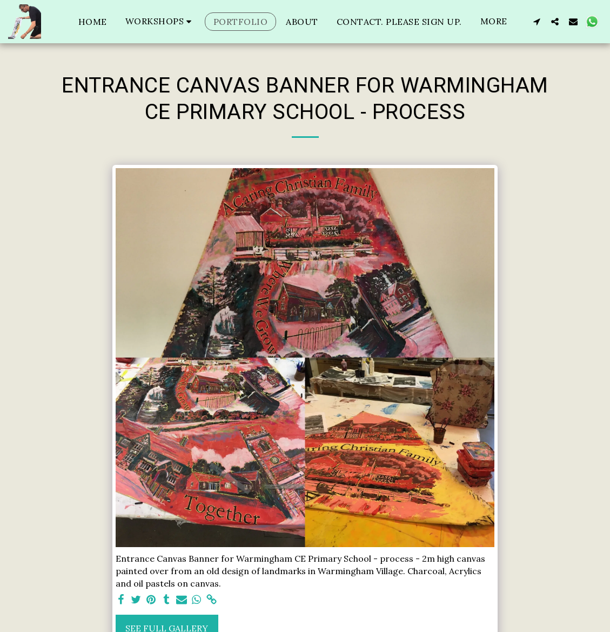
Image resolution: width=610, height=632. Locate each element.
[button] (160, 21)
